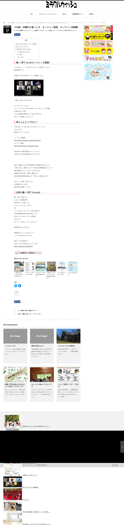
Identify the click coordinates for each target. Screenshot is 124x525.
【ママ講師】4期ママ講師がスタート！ (28, 310)
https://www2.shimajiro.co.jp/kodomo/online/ (27, 140)
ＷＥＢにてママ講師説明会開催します (40, 274)
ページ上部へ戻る (122, 447)
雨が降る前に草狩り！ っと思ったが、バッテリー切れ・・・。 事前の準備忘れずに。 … (68, 352)
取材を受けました (37, 346)
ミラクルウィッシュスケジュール (47, 14)
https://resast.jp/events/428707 (23, 246)
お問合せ (91, 14)
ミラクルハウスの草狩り (66, 346)
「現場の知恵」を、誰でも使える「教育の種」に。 (19, 274)
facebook (116, 465)
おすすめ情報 (11, 22)
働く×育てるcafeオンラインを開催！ (26, 44)
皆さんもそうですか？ (22, 46)
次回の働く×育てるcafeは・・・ (25, 49)
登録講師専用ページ (77, 14)
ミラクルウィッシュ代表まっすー (39, 22)
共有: (19, 54)
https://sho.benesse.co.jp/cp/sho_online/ (26, 146)
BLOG (64, 14)
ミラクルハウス (10, 346)
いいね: (20, 57)
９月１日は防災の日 (72, 273)
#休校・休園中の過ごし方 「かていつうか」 (30, 314)
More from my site (23, 52)
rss (113, 465)
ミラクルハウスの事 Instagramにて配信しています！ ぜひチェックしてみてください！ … (15, 352)
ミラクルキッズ (52, 22)
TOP (31, 14)
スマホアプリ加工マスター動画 (29, 273)
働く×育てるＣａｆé (62, 22)
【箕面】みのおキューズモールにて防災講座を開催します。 (51, 275)
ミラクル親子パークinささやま (61, 273)
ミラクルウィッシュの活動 (23, 22)
